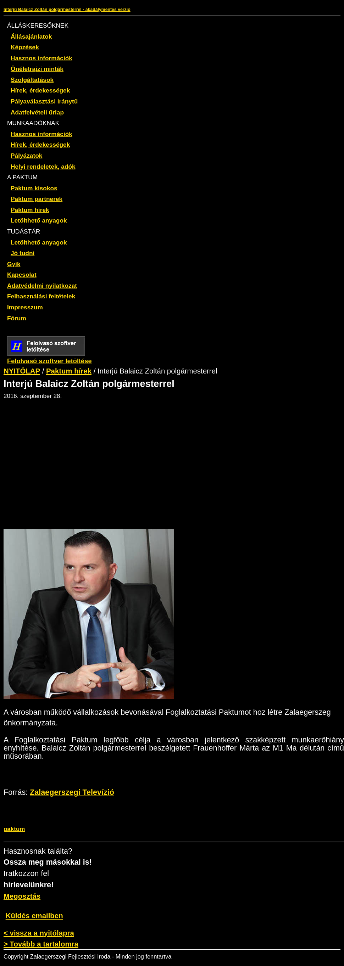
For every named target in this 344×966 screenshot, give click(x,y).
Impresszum (25, 307)
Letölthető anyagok (39, 220)
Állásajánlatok (31, 36)
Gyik (14, 264)
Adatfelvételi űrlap (37, 112)
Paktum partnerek (36, 198)
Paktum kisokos (34, 188)
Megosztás (22, 896)
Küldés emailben (34, 916)
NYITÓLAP (22, 371)
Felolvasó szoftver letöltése (49, 357)
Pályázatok (26, 155)
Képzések (25, 47)
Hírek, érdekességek (40, 90)
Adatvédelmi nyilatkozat (42, 285)
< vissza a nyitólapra (39, 933)
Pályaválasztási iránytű (44, 101)
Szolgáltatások (32, 79)
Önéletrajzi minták (37, 68)
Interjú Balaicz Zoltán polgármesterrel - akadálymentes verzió (67, 9)
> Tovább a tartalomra (41, 944)
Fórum (16, 318)
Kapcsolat (22, 274)
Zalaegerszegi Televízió (72, 792)
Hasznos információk (41, 58)
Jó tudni (22, 253)
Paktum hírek (30, 209)
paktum (14, 829)
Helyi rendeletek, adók (43, 166)
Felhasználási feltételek (41, 296)
